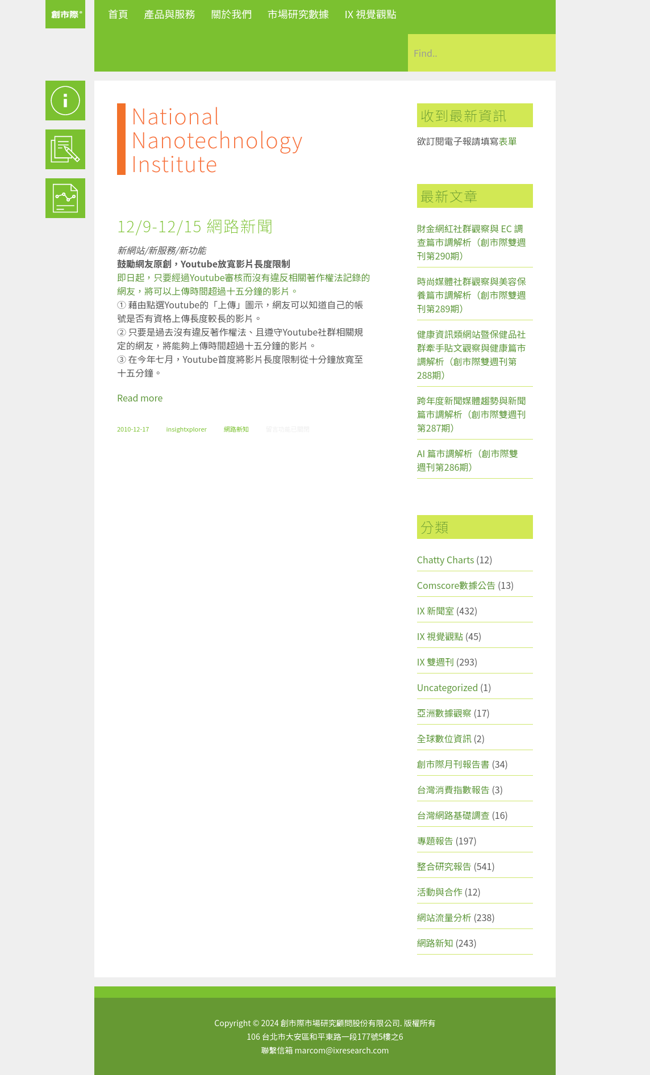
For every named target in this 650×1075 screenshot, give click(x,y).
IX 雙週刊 (435, 661)
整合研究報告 (444, 866)
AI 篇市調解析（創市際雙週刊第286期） (467, 460)
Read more (140, 397)
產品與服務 (169, 13)
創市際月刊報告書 (453, 764)
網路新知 (236, 428)
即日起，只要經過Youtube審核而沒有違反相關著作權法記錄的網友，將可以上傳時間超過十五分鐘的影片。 (243, 284)
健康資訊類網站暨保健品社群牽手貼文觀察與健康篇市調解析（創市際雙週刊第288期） (471, 354)
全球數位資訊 (444, 738)
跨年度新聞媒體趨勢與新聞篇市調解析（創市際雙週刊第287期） (471, 414)
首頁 (118, 13)
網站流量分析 (444, 917)
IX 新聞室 (435, 610)
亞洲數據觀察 (444, 713)
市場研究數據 (298, 13)
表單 (508, 141)
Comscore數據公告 (456, 585)
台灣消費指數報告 (453, 789)
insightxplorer (186, 428)
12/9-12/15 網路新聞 (195, 225)
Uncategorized (447, 687)
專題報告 (435, 840)
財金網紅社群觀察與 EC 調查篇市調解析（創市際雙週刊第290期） (471, 241)
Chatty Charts (445, 559)
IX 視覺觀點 (370, 13)
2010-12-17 (133, 428)
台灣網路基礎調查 (453, 815)
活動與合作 (440, 891)
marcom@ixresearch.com (342, 1050)
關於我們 (231, 13)
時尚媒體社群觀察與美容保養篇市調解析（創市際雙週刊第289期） (471, 294)
